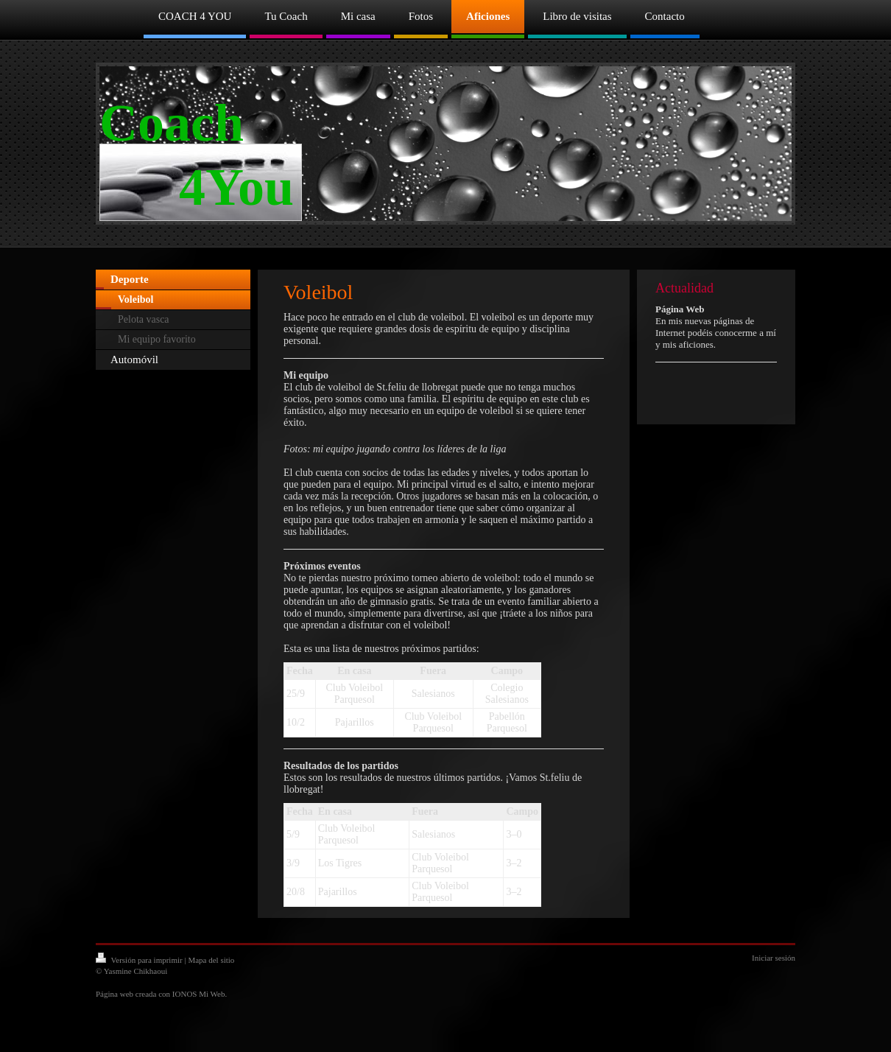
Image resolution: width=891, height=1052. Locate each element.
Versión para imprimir (140, 959)
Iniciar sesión (773, 957)
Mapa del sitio (211, 959)
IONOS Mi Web (198, 993)
